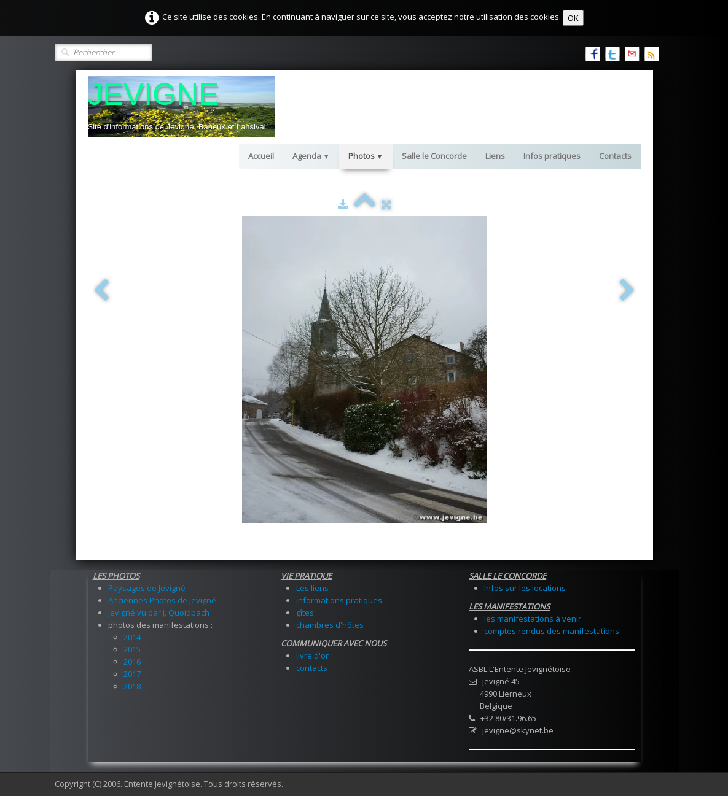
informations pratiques (339, 600)
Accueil (261, 155)
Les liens (312, 587)
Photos (365, 155)
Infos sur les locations (525, 587)
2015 (132, 649)
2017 (132, 673)
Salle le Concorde (434, 155)
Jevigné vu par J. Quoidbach (158, 612)
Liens (495, 155)
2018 (132, 686)
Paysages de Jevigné (147, 587)
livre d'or (312, 655)
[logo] (181, 106)
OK (573, 17)
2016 (132, 661)
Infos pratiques (552, 155)
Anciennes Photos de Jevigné (162, 600)
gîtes (305, 612)
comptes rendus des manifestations (551, 630)
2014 (132, 637)
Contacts (615, 155)
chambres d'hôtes (330, 624)
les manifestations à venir (532, 618)
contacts (311, 667)
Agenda (311, 155)
